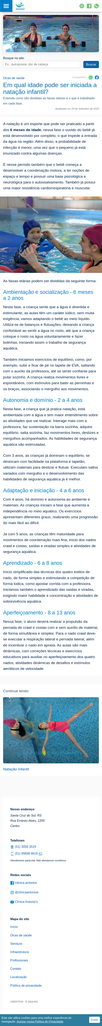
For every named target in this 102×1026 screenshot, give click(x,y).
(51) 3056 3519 (23, 846)
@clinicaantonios (24, 892)
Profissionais (19, 960)
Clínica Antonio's (24, 902)
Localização (18, 977)
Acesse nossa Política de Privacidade (40, 1021)
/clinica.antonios (23, 883)
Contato (15, 968)
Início (14, 926)
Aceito (94, 1019)
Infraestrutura (19, 952)
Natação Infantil (16, 769)
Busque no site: (13, 58)
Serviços (16, 943)
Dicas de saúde (13, 78)
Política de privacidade (26, 985)
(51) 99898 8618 (26, 853)
